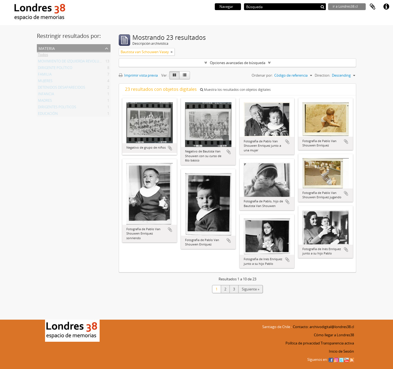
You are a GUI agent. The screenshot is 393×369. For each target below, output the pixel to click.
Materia (46, 48)
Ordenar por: (262, 75)
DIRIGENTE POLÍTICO (55, 68)
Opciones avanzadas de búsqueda (237, 62)
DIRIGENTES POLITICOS (57, 108)
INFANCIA (46, 94)
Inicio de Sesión (341, 351)
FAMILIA (45, 75)
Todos (43, 55)
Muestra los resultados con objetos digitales (235, 89)
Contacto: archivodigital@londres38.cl (323, 326)
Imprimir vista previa (138, 75)
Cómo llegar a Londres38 (334, 334)
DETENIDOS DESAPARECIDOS (61, 88)
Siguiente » (250, 289)
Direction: (322, 75)
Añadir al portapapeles (170, 148)
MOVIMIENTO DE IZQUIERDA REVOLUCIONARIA (76, 62)
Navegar (226, 6)
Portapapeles (372, 7)
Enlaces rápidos (386, 7)
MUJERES (45, 81)
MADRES (45, 101)
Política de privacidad (302, 343)
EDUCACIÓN (48, 114)
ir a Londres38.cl (345, 6)
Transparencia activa (337, 343)
